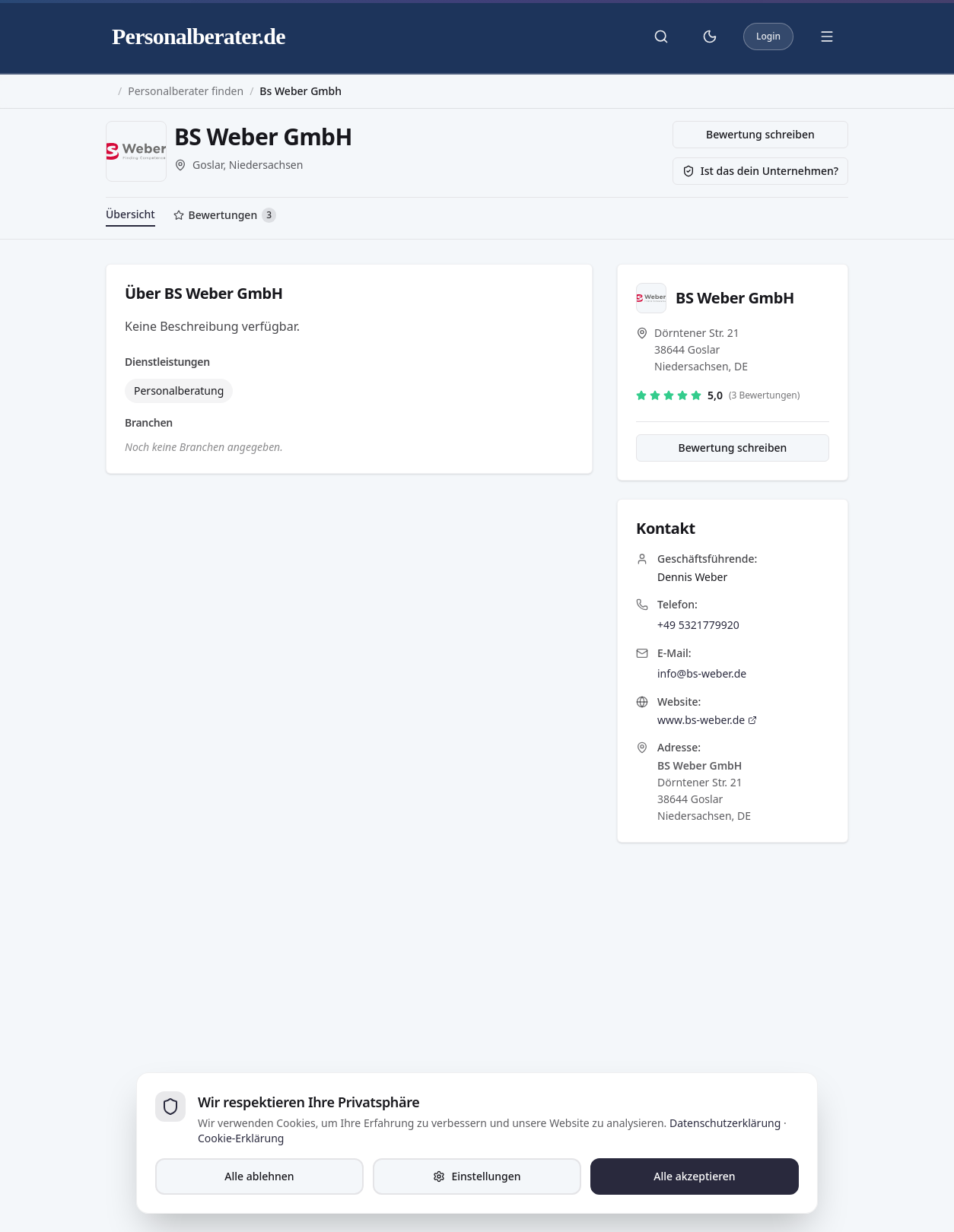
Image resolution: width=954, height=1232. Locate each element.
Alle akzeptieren (694, 1176)
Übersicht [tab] (130, 214)
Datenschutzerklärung (725, 1123)
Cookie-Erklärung (241, 1138)
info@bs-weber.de (701, 673)
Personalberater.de (198, 36)
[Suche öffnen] (661, 36)
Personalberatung (179, 390)
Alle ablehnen (259, 1176)
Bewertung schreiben (760, 134)
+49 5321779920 (698, 625)
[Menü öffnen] (827, 36)
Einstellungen (476, 1176)
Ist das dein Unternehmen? (760, 171)
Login (768, 36)
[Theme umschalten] (710, 36)
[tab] (224, 217)
